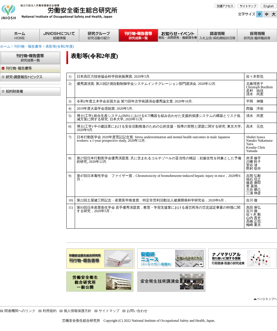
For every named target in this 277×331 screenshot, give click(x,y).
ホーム (5, 46)
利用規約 (50, 311)
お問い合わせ (137, 311)
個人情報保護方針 (77, 311)
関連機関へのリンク (19, 311)
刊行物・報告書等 (28, 46)
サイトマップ (109, 311)
